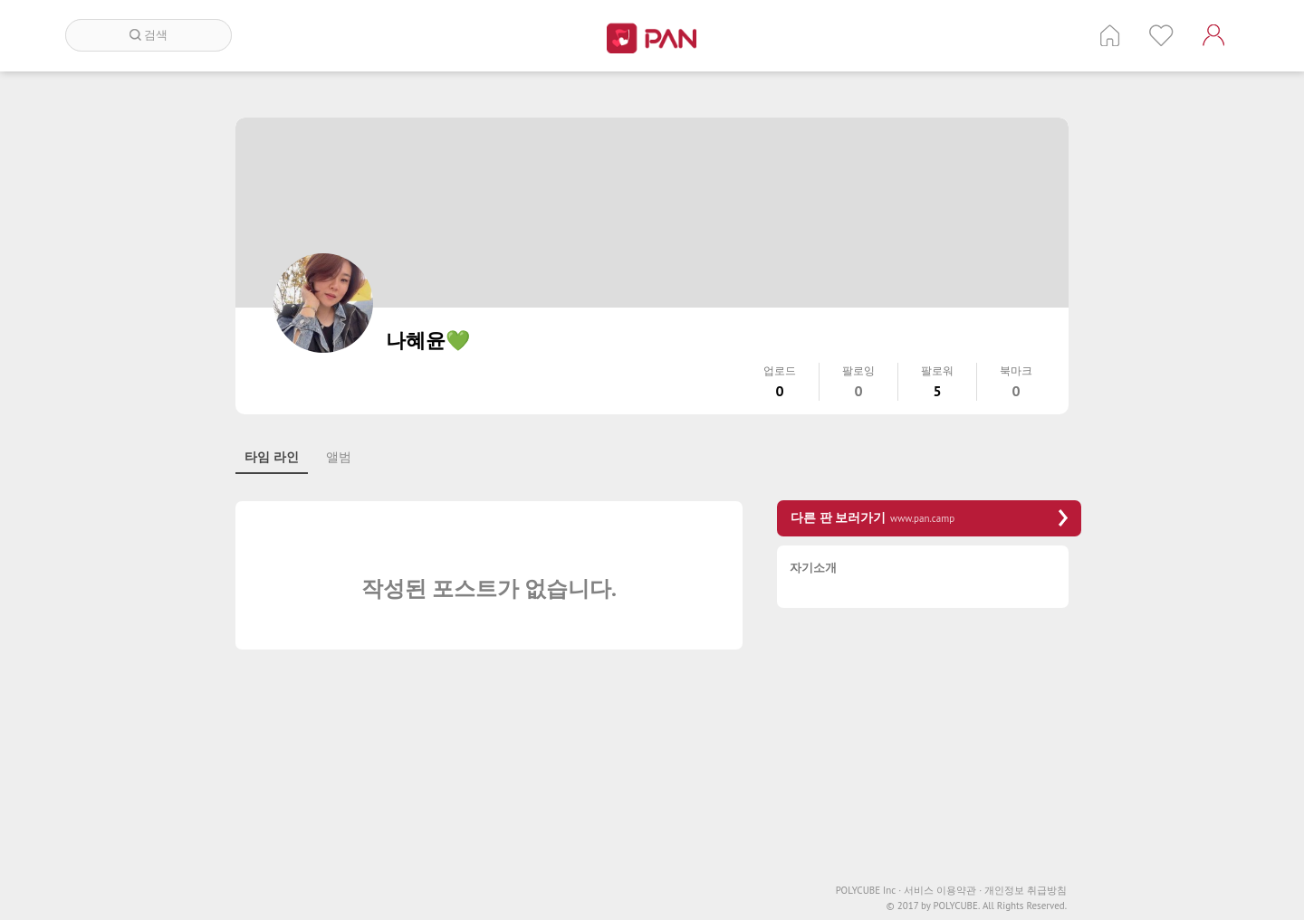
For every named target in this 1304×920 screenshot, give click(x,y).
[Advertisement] (929, 748)
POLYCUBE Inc (869, 891)
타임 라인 (271, 457)
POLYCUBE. (956, 906)
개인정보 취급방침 (1025, 891)
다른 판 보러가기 (929, 517)
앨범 (338, 457)
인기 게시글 (1161, 35)
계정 (1213, 35)
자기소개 (813, 568)
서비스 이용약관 (943, 891)
